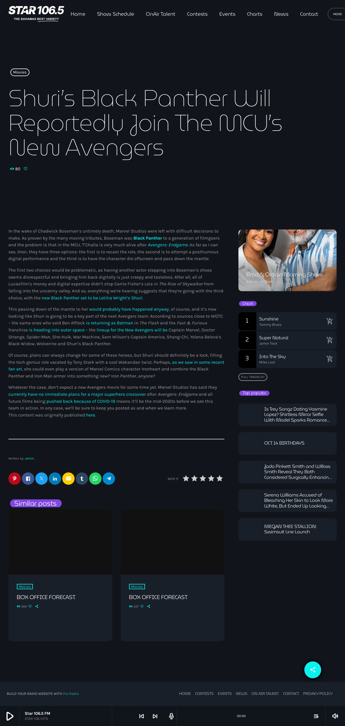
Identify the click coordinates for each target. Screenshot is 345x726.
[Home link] (36, 14)
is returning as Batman (109, 323)
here (90, 415)
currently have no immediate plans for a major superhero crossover (77, 394)
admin (29, 458)
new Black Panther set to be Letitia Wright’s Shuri (92, 298)
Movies (20, 72)
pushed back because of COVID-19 (81, 401)
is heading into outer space (57, 330)
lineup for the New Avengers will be (131, 330)
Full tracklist (253, 377)
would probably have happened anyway (129, 309)
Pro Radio (71, 694)
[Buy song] (330, 321)
